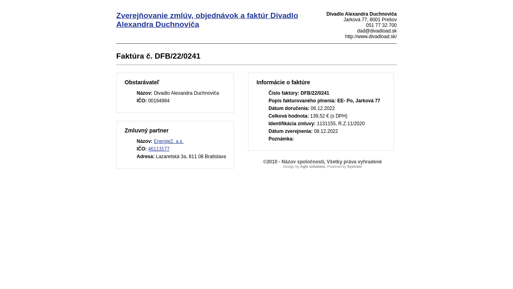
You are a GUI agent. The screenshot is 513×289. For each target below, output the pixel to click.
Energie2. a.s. (169, 141)
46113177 (159, 149)
